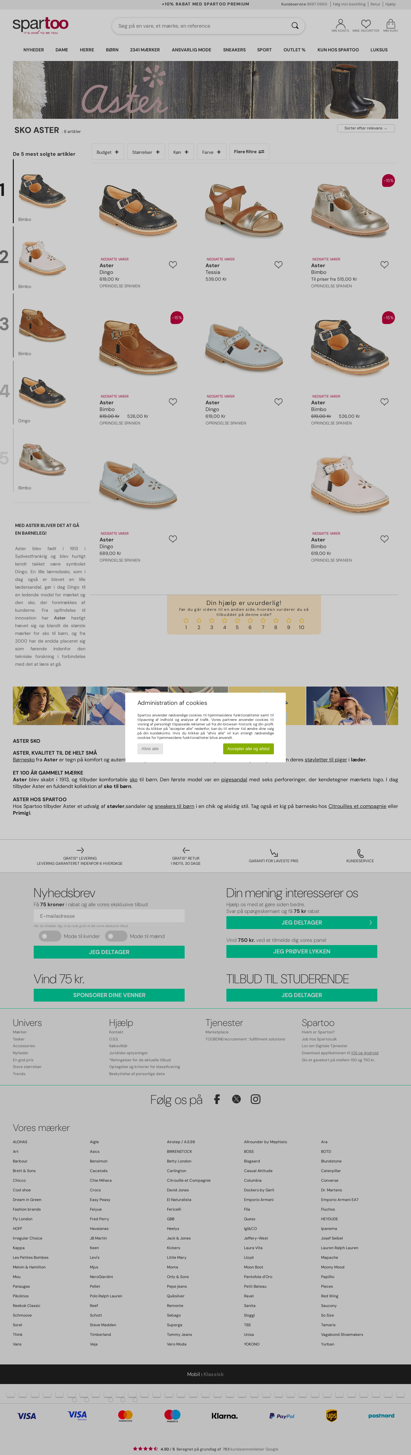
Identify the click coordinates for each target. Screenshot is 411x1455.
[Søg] (295, 26)
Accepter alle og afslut (248, 748)
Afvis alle (150, 748)
